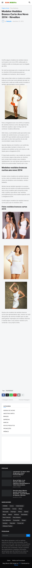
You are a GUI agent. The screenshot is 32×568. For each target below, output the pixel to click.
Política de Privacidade (18, 560)
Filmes (20, 511)
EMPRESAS (6, 419)
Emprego (13, 511)
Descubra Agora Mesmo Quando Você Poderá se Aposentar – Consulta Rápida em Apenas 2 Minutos (21, 493)
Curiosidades (6, 508)
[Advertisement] (16, 40)
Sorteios (5, 523)
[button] (2, 2)
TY (19, 563)
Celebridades (19, 506)
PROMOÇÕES (7, 428)
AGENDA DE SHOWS (9, 410)
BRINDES (6, 416)
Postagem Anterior (8, 399)
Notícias (16, 514)
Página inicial (5, 8)
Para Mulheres (14, 8)
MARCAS (5, 422)
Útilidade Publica (7, 526)
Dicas (20, 508)
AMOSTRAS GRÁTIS (9, 413)
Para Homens (16, 517)
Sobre (8, 560)
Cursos (14, 508)
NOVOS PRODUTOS (9, 425)
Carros (11, 506)
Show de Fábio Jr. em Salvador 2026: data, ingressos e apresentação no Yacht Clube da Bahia (21, 483)
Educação (5, 511)
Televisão (12, 523)
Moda (4, 514)
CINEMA (5, 506)
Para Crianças (6, 517)
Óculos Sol (20, 523)
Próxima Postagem (24, 399)
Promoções (16, 520)
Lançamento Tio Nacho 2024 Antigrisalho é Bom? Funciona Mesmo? (21, 473)
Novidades (24, 514)
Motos (10, 514)
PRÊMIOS (6, 431)
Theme (16, 565)
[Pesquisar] (14, 535)
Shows (24, 520)
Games (26, 511)
